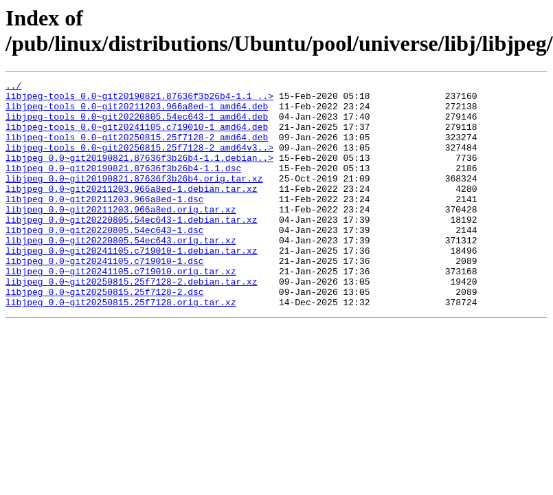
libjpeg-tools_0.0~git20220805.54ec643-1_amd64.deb (136, 124)
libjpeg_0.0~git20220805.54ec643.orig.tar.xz (120, 273)
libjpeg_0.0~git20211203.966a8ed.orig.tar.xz (120, 236)
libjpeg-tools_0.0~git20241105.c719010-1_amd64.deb (136, 137)
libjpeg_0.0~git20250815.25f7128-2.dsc (104, 335)
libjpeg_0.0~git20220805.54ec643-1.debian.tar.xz (131, 248)
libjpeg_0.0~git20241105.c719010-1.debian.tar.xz (131, 285)
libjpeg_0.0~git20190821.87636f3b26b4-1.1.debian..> (139, 174)
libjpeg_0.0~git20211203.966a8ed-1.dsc (104, 223)
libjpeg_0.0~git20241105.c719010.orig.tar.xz (120, 310)
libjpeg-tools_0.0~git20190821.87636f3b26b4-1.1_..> (139, 100)
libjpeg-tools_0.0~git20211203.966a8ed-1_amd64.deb (136, 112)
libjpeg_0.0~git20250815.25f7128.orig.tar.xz (120, 347)
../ (13, 87)
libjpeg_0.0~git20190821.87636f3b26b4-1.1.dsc (123, 186)
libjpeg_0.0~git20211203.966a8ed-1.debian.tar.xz (131, 211)
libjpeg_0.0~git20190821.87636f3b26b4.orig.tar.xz (133, 198)
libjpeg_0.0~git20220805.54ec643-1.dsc (104, 260)
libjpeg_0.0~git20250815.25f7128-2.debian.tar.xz (131, 322)
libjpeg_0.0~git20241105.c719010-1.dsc (104, 298)
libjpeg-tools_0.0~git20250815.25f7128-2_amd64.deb (136, 149)
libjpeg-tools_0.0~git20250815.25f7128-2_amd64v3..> (139, 161)
